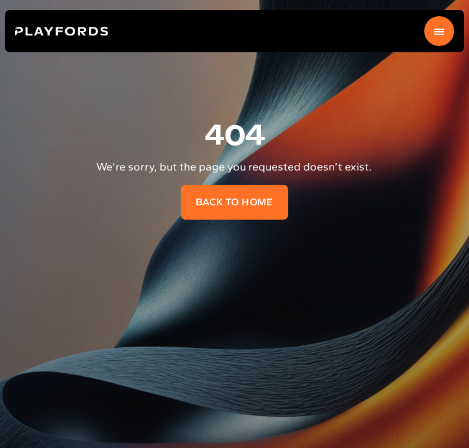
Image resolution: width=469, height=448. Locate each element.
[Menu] (439, 31)
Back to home (234, 202)
